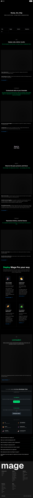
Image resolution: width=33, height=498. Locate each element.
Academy (3, 489)
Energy (23, 476)
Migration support (4, 488)
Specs (2, 475)
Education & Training (25, 477)
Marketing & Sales (25, 472)
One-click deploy (14, 477)
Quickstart (3, 472)
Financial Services (25, 474)
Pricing (2, 474)
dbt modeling (13, 476)
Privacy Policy (14, 488)
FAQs (2, 492)
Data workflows (14, 472)
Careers (13, 489)
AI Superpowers (14, 474)
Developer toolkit (14, 473)
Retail (23, 473)
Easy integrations (14, 475)
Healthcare (24, 475)
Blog (2, 490)
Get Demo (3, 473)
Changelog (3, 491)
